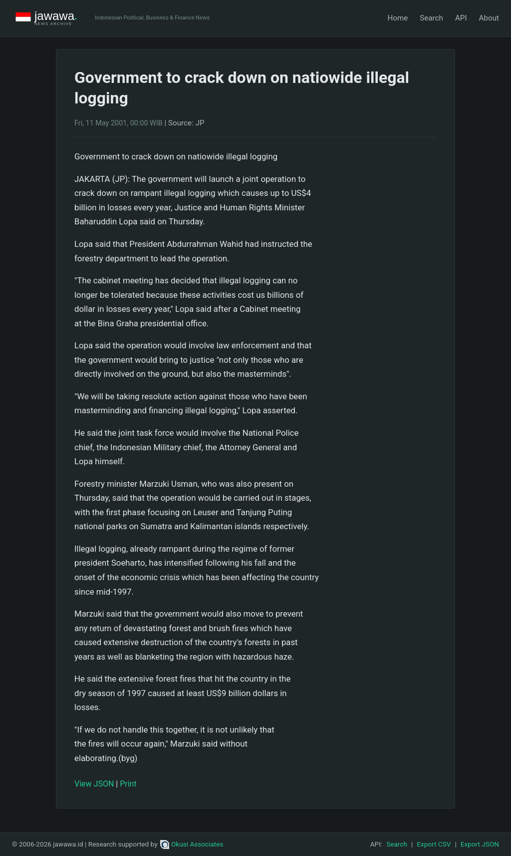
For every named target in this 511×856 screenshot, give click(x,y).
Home (397, 17)
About (489, 17)
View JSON (94, 784)
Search (431, 17)
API (461, 17)
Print (128, 784)
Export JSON (480, 844)
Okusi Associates (192, 844)
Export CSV (434, 844)
